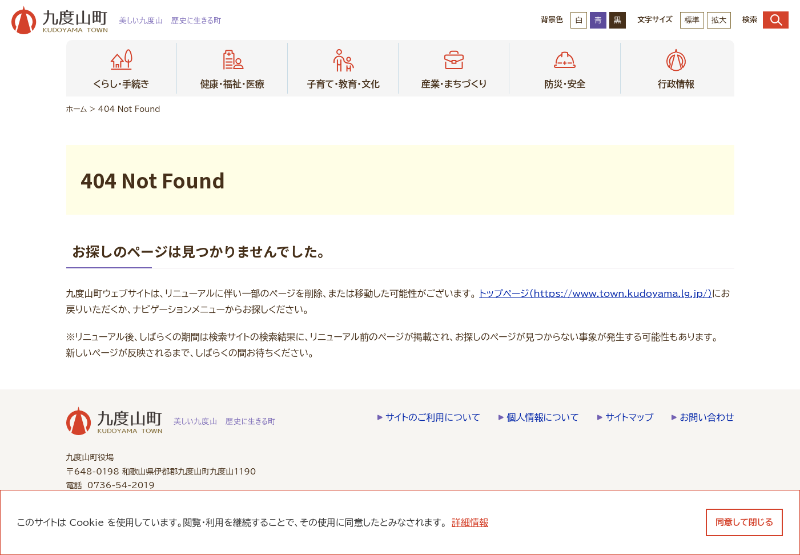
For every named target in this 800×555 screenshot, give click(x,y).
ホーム (76, 109)
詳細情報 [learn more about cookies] (470, 522)
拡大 (718, 20)
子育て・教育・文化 (343, 67)
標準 (692, 20)
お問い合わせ (707, 417)
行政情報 (676, 67)
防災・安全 (564, 67)
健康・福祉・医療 (232, 67)
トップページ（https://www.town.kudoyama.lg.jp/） (595, 293)
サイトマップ (629, 417)
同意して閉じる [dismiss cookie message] (744, 522)
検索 (765, 20)
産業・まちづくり (454, 67)
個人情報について (542, 417)
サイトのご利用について (432, 417)
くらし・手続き (121, 67)
